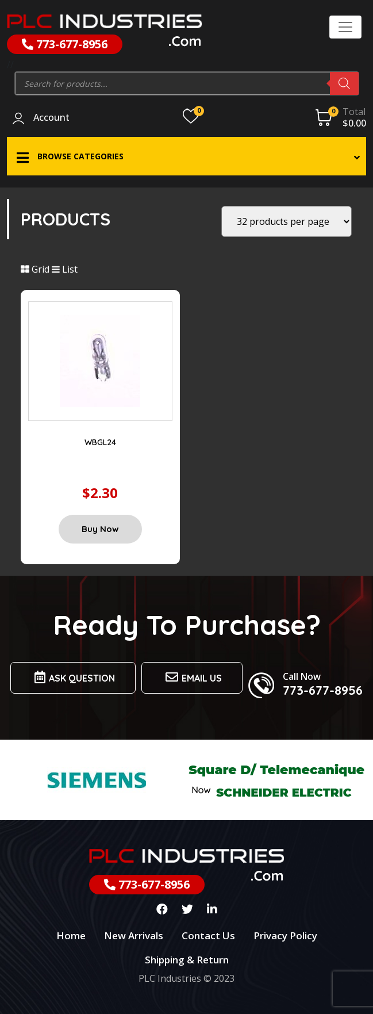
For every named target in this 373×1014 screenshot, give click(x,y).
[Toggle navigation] (345, 27)
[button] (186, 156)
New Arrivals (133, 935)
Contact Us (208, 935)
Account (51, 118)
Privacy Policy (285, 935)
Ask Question (73, 677)
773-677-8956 (64, 44)
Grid (35, 269)
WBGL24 (100, 442)
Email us (192, 677)
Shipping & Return (187, 959)
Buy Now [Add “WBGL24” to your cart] (100, 528)
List (65, 269)
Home (71, 935)
